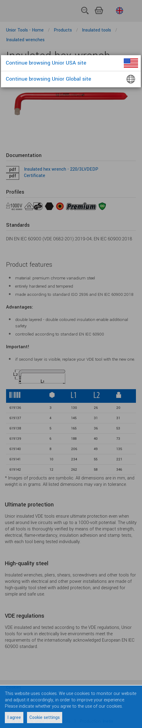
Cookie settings (44, 717)
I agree (14, 717)
